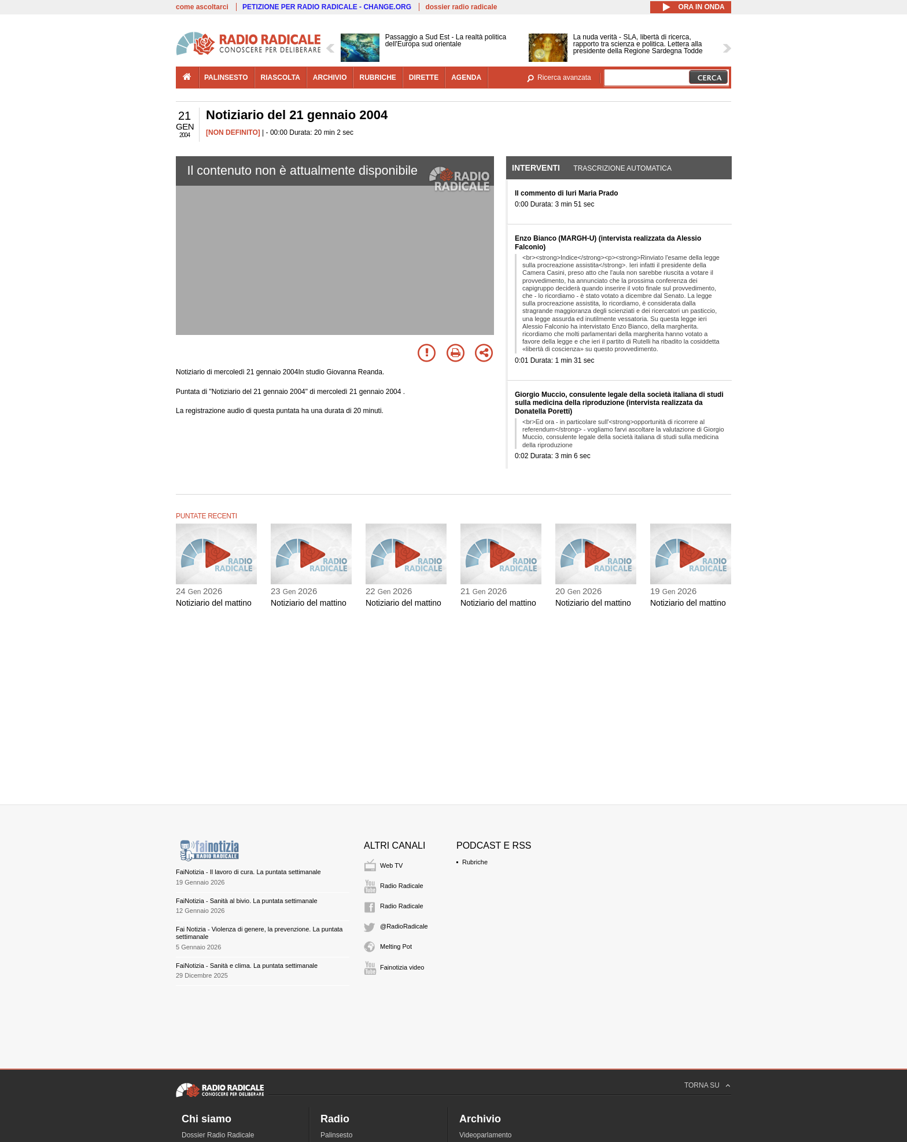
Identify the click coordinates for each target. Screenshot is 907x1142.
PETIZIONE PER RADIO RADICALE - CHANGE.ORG (326, 7)
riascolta (280, 77)
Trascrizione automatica (622, 168)
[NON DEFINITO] (233, 132)
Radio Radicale (401, 885)
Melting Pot (396, 946)
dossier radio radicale (461, 7)
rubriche (377, 77)
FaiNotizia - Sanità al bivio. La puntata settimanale (247, 900)
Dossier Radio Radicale (218, 1135)
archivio (330, 77)
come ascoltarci (202, 7)
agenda (466, 77)
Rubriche (475, 862)
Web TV (391, 865)
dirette (423, 77)
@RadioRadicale (404, 926)
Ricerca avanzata (564, 77)
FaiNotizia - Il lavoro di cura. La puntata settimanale (248, 871)
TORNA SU (702, 1085)
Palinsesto (336, 1135)
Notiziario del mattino (214, 602)
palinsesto (226, 77)
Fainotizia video (402, 967)
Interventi (536, 167)
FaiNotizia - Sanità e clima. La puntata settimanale (247, 965)
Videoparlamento (485, 1135)
